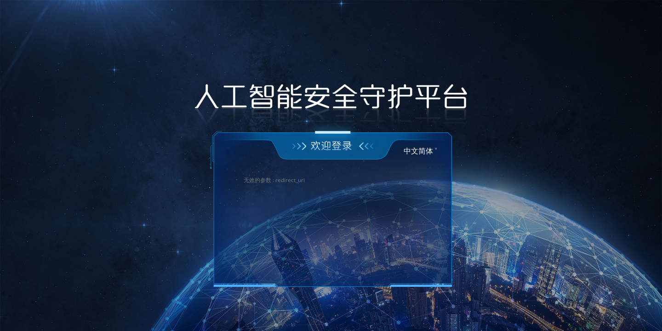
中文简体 (418, 151)
